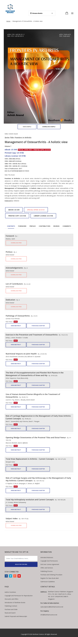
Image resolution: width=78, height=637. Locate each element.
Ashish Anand (13, 134)
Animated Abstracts (46, 557)
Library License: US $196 (43, 216)
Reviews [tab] (56, 226)
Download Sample (48, 127)
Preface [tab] (33, 226)
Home (8, 21)
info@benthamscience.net (48, 615)
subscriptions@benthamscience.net (51, 607)
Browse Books (36, 13)
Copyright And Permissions (49, 561)
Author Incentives (10, 592)
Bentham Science (38, 634)
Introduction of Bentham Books (15, 602)
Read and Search (10, 613)
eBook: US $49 (13, 210)
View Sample (27, 127)
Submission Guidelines (47, 582)
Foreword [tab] (22, 226)
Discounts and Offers (11, 599)
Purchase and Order (11, 609)
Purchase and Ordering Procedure (51, 575)
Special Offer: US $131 (36, 210)
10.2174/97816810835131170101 (18, 171)
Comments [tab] (67, 226)
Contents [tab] (11, 226)
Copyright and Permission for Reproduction (19, 596)
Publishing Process (46, 571)
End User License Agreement (49, 564)
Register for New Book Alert (49, 578)
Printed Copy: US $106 (17, 216)
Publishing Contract (11, 606)
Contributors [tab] (44, 226)
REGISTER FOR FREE (21, 564)
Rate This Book (10, 175)
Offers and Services (46, 568)
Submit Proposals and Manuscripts (16, 616)
